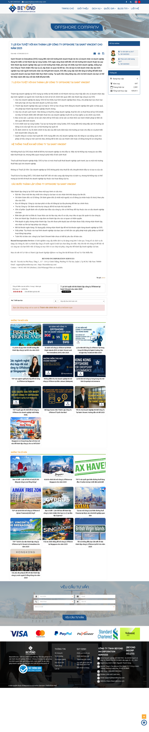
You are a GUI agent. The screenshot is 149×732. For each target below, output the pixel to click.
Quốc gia (109, 8)
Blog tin (122, 8)
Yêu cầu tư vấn (59, 688)
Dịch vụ (96, 8)
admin (103, 304)
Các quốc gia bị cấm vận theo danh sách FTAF (84, 690)
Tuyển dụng (58, 692)
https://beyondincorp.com (115, 707)
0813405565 (15, 2)
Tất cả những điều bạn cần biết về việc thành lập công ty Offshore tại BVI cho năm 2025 (90, 570)
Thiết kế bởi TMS (51, 712)
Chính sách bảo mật (83, 682)
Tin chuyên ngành (60, 685)
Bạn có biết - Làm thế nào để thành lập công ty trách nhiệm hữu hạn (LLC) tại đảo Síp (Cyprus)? (57, 539)
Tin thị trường (59, 682)
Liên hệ (135, 8)
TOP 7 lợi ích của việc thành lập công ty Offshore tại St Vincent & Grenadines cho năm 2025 (26, 570)
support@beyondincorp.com (35, 2)
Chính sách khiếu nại (83, 679)
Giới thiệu (82, 8)
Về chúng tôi (58, 679)
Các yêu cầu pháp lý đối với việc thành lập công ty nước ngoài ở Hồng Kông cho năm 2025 (25, 601)
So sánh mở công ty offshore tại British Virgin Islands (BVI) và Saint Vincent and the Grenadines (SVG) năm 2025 (58, 376)
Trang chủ (68, 8)
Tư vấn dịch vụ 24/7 (127, 52)
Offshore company (77, 27)
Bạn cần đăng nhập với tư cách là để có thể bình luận (42, 334)
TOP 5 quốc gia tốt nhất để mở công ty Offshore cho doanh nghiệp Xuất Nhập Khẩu (26, 438)
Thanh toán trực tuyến (83, 685)
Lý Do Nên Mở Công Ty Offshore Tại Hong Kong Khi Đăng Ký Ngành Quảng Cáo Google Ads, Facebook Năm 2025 (90, 376)
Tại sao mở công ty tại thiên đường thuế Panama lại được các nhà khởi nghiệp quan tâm (90, 539)
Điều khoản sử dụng (83, 694)
